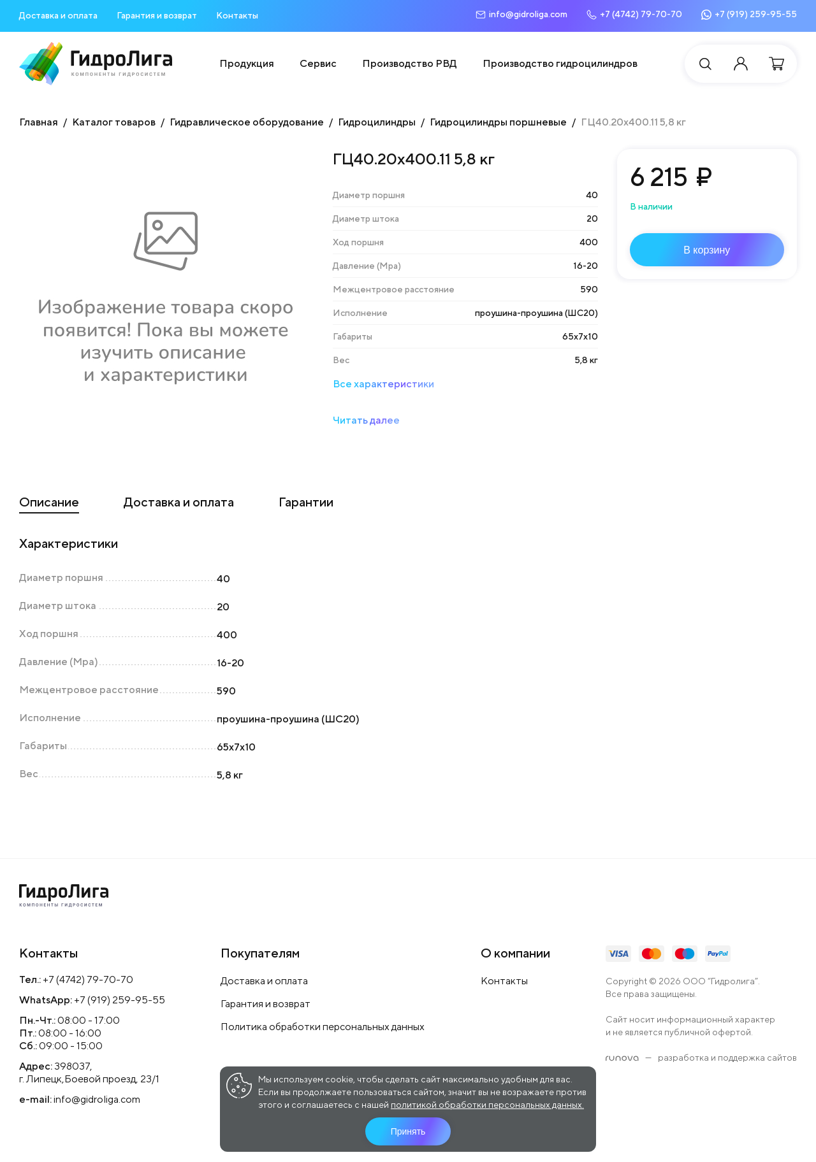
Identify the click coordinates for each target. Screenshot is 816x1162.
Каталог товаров (114, 122)
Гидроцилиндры (377, 122)
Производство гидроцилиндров (560, 63)
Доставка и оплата (58, 15)
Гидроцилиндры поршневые (498, 122)
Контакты (237, 15)
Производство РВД (409, 63)
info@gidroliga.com (97, 1099)
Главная (38, 122)
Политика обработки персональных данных (323, 1027)
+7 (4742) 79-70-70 (88, 979)
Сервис (318, 63)
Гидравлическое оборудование (247, 122)
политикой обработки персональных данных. (487, 1105)
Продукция (246, 63)
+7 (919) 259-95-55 (119, 1000)
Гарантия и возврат (157, 15)
